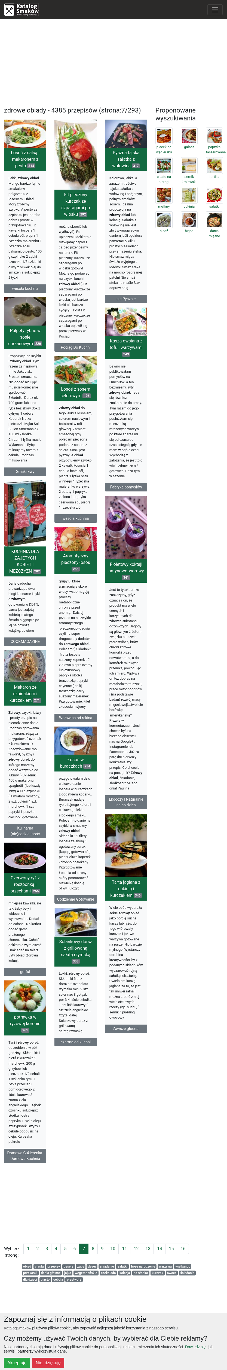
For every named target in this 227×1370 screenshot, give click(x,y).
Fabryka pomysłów (126, 489)
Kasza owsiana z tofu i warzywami (126, 349)
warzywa (165, 1266)
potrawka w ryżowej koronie (50, 1038)
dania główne (51, 1273)
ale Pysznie (126, 299)
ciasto (45, 1279)
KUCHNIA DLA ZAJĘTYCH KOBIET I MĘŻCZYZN (50, 569)
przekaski (30, 1273)
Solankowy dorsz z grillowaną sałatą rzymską (75, 967)
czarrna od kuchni (76, 1058)
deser (92, 1266)
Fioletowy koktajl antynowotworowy (101, 575)
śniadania (187, 1273)
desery (68, 1266)
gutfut (50, 985)
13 (147, 1248)
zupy (80, 1266)
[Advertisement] (113, 62)
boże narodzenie (143, 1266)
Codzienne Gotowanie (75, 911)
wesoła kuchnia (25, 288)
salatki (122, 1266)
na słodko (141, 1273)
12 (136, 1248)
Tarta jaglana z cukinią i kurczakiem (101, 901)
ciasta (39, 1266)
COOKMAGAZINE (49, 649)
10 (112, 1248)
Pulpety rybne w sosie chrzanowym (25, 341)
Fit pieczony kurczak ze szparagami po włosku (75, 204)
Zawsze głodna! (101, 1041)
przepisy (53, 1266)
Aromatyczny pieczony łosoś (75, 567)
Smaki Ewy (25, 476)
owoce (171, 1273)
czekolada (108, 1273)
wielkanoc (182, 1266)
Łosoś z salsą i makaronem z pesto (25, 159)
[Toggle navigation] (215, 9)
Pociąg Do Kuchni (76, 347)
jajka (67, 1273)
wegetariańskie (86, 1273)
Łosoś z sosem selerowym (75, 394)
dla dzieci (30, 1279)
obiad (27, 1266)
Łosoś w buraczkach (75, 774)
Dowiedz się (195, 1347)
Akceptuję (16, 1362)
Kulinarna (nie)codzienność (49, 840)
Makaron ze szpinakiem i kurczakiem (50, 703)
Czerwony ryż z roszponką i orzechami (50, 898)
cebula (58, 1279)
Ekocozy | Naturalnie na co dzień (101, 806)
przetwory (74, 1279)
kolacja (124, 1273)
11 (124, 1248)
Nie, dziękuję (48, 1362)
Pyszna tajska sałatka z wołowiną (126, 159)
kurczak (157, 1273)
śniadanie (107, 1266)
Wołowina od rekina (75, 722)
